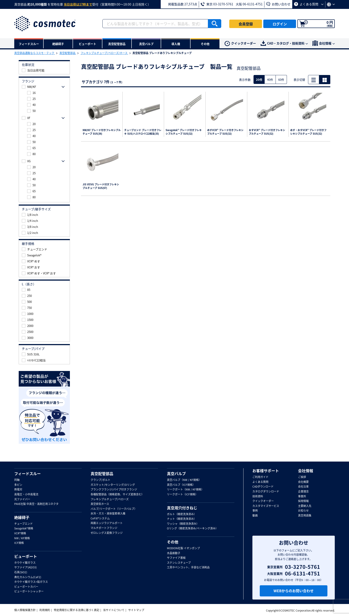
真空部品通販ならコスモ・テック (34, 53)
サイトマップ (136, 610)
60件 (281, 79)
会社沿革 (303, 486)
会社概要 (303, 482)
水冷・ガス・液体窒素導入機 (108, 513)
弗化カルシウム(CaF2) (27, 577)
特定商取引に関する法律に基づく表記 (76, 610)
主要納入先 (304, 506)
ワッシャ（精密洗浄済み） (183, 524)
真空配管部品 (67, 53)
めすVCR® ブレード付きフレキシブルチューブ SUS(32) (225, 132)
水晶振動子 (173, 553)
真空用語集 (304, 515)
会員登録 (246, 23)
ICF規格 (19, 543)
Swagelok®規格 (23, 528)
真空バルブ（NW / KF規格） (184, 480)
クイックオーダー (240, 43)
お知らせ (303, 511)
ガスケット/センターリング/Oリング (113, 485)
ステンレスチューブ (179, 563)
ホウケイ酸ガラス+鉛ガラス (31, 582)
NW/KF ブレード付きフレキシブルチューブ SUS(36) (102, 132)
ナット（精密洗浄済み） (181, 519)
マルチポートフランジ (104, 528)
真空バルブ (176, 473)
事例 (255, 511)
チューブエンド (23, 524)
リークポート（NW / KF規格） (185, 489)
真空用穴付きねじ (182, 507)
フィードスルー (27, 473)
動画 (255, 515)
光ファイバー (22, 499)
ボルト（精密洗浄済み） (181, 514)
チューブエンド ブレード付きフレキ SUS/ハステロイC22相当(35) (142, 132)
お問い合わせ (278, 4)
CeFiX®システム (100, 518)
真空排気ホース (100, 504)
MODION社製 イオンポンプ (183, 548)
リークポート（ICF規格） (182, 494)
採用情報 (303, 501)
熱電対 (18, 489)
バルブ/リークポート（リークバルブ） (114, 509)
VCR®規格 (20, 533)
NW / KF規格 (22, 538)
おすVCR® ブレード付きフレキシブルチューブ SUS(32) (267, 132)
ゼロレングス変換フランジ (107, 533)
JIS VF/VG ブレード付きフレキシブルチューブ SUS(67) (101, 186)
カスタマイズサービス (265, 506)
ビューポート (25, 556)
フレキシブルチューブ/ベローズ (110, 499)
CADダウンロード (263, 486)
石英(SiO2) (20, 572)
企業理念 (303, 491)
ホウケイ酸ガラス (25, 563)
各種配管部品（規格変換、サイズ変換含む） (117, 494)
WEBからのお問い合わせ (294, 590)
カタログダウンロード (265, 491)
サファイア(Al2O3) (25, 567)
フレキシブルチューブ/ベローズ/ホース (104, 53)
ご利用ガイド (260, 477)
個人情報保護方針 (25, 610)
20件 (259, 79)
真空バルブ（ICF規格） (181, 485)
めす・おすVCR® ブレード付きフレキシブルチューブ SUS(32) (308, 132)
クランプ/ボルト (100, 480)
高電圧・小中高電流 (26, 494)
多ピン (18, 485)
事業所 (302, 496)
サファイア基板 (176, 558)
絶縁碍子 (21, 517)
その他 (172, 541)
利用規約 (44, 610)
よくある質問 (308, 4)
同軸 (17, 480)
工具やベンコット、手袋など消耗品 (188, 567)
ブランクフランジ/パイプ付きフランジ (114, 489)
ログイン (280, 23)
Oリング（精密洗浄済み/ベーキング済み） (192, 528)
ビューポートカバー (26, 587)
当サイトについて (113, 610)
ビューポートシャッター (29, 591)
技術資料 (257, 496)
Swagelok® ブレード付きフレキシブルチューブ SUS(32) (184, 132)
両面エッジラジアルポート (107, 523)
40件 (270, 79)
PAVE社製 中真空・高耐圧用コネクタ (36, 504)
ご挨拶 (302, 477)
